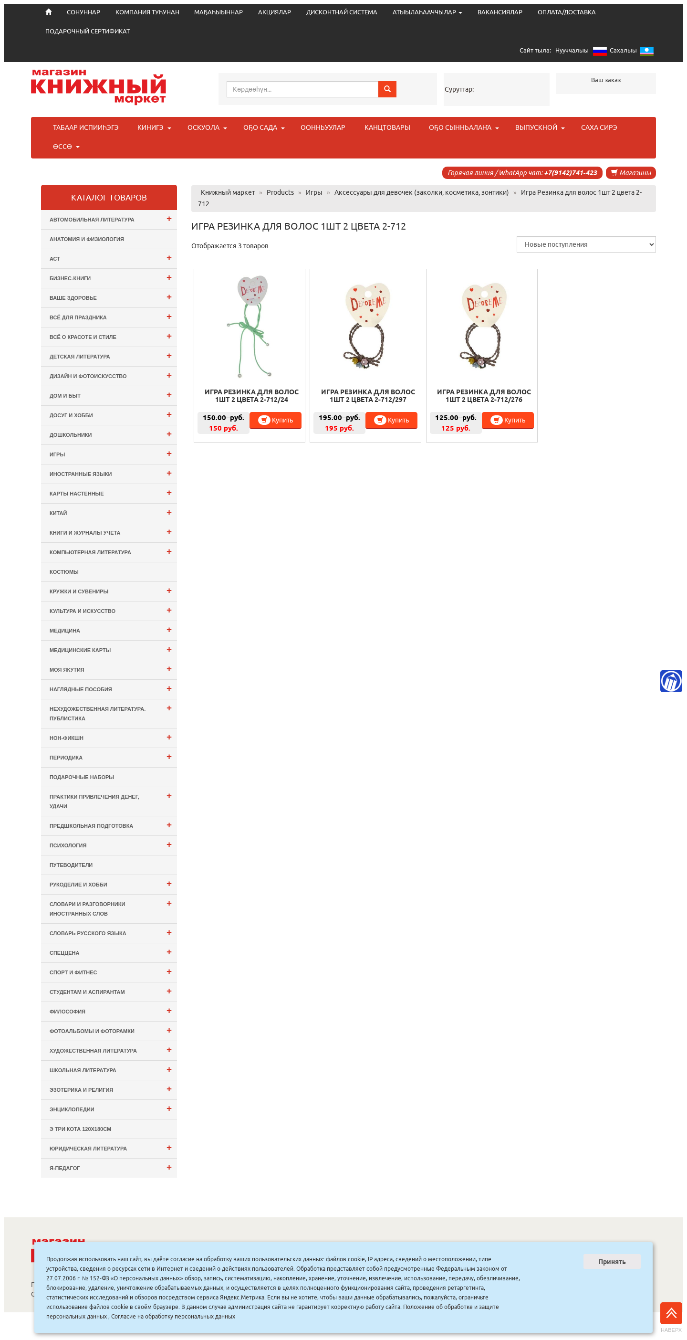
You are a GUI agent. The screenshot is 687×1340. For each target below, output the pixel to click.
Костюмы (64, 572)
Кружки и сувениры (111, 590)
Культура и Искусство (111, 610)
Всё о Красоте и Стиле (111, 336)
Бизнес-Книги (111, 277)
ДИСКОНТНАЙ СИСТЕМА (341, 12)
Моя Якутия (111, 669)
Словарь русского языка (111, 932)
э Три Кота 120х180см (80, 1129)
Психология (111, 844)
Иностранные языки (111, 473)
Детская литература (111, 355)
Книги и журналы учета (111, 532)
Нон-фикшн (111, 737)
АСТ (111, 258)
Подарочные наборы (82, 777)
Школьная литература (111, 1069)
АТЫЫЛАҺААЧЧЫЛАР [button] (427, 12)
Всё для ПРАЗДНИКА (111, 316)
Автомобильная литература (111, 218)
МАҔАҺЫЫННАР (218, 12)
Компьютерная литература (111, 551)
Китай (111, 512)
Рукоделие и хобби (111, 883)
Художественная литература (111, 1050)
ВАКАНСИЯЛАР (500, 12)
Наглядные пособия (111, 688)
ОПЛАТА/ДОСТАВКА (567, 12)
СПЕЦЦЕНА (111, 952)
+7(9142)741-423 (570, 173)
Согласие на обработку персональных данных (173, 1316)
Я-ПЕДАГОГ (111, 1167)
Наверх (671, 1317)
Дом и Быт (111, 395)
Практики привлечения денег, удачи (111, 800)
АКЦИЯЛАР (274, 12)
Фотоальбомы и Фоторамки (111, 1030)
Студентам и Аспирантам (111, 991)
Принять (612, 1262)
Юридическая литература (111, 1147)
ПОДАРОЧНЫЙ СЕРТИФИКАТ (87, 31)
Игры (111, 453)
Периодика (111, 756)
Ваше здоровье (111, 297)
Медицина (111, 629)
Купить (275, 420)
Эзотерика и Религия (111, 1089)
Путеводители (71, 865)
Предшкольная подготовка (111, 825)
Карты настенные (111, 492)
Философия (111, 1010)
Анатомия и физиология (87, 239)
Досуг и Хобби (111, 414)
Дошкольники (111, 434)
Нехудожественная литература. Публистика (111, 712)
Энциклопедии (111, 1108)
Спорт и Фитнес (111, 971)
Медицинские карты (111, 649)
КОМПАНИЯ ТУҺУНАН (147, 12)
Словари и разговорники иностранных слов (111, 907)
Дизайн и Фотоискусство (111, 375)
